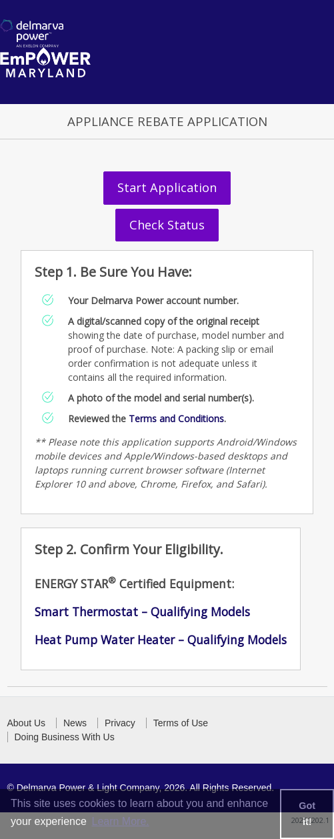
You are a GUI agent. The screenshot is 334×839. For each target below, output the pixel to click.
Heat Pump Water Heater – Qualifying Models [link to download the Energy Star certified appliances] (161, 640)
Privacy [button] (120, 723)
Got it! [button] (307, 813)
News (75, 723)
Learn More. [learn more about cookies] (120, 821)
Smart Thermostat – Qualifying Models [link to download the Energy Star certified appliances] (142, 612)
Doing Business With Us (65, 737)
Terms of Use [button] (180, 723)
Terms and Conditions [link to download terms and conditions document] (176, 418)
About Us (26, 723)
